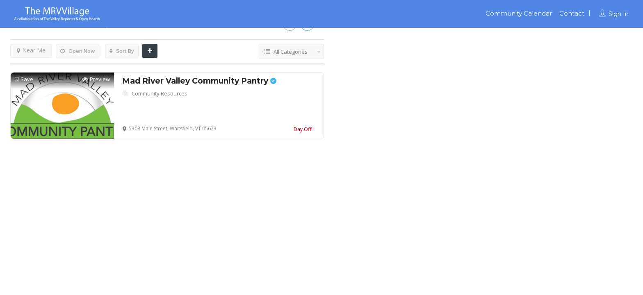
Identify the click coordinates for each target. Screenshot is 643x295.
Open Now (77, 50)
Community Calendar (519, 13)
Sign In (619, 14)
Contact (571, 13)
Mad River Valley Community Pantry (199, 81)
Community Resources (159, 93)
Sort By (121, 50)
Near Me (31, 50)
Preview (96, 79)
